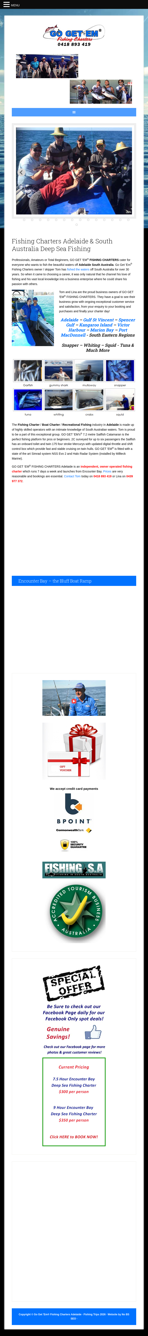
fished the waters (78, 269)
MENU (15, 5)
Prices (107, 471)
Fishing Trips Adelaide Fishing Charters (74, 35)
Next (21, 172)
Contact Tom (72, 476)
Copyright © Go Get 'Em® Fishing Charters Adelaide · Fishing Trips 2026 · (63, 1314)
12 (112, 220)
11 (104, 220)
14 (128, 220)
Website (112, 1314)
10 (96, 220)
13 (120, 220)
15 (76, 225)
